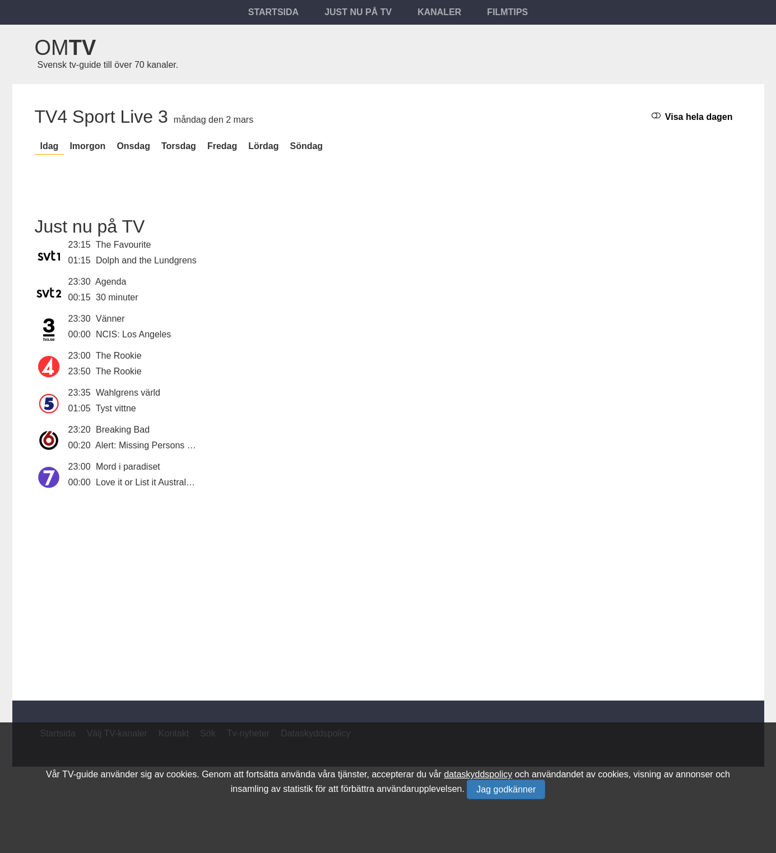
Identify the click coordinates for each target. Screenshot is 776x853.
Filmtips (507, 12)
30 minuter (117, 297)
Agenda (110, 281)
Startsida (273, 12)
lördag (263, 146)
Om (65, 47)
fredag (222, 146)
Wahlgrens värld (128, 392)
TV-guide (80, 774)
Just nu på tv (358, 12)
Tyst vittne (116, 408)
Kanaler (439, 12)
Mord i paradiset (128, 466)
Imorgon (87, 146)
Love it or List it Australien (147, 482)
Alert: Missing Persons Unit (149, 445)
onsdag (133, 146)
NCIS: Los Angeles (133, 334)
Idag (49, 146)
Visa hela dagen (692, 116)
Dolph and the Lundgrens (146, 260)
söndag (306, 146)
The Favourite (123, 244)
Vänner (110, 318)
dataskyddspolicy (478, 774)
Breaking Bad (123, 429)
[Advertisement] (388, 588)
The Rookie (119, 355)
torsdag (178, 146)
